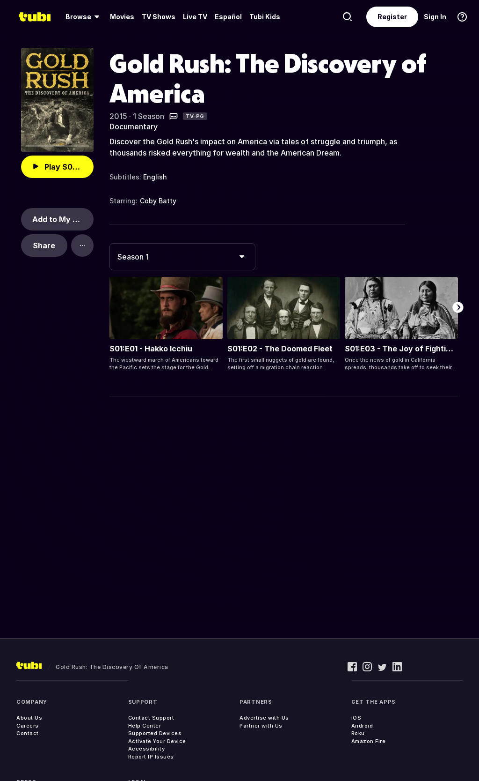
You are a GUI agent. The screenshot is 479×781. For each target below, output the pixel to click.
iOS (356, 717)
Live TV (195, 17)
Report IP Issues (151, 756)
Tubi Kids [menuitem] (264, 17)
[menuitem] (84, 16)
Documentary (133, 126)
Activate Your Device (157, 741)
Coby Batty (158, 201)
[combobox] (182, 257)
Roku (358, 733)
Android (362, 725)
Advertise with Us (264, 717)
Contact (27, 733)
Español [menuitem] (228, 17)
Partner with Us (261, 725)
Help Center (144, 725)
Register (392, 17)
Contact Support (151, 717)
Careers (27, 725)
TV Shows (158, 17)
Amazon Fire (368, 741)
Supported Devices (155, 733)
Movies (122, 17)
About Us (29, 717)
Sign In (435, 17)
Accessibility (146, 748)
